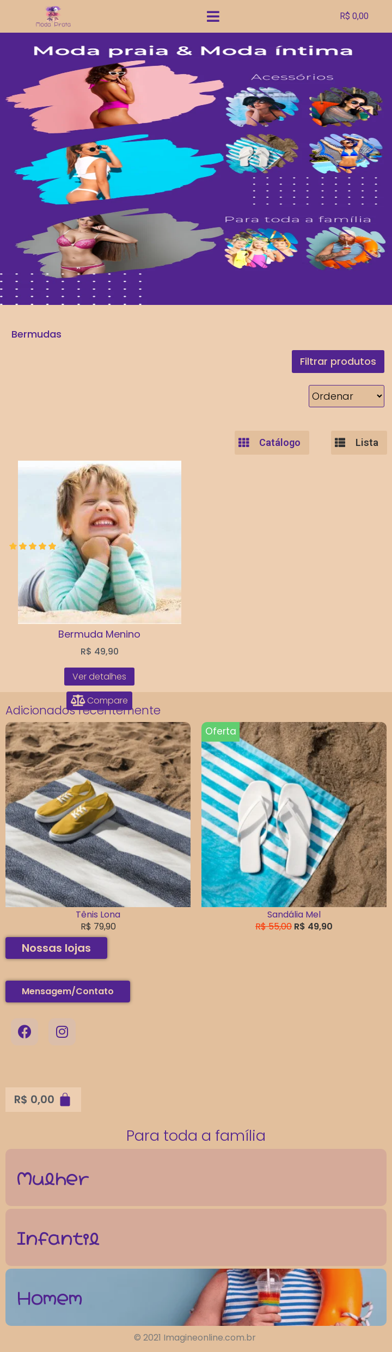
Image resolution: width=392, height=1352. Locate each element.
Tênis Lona (98, 914)
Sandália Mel (294, 914)
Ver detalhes (99, 676)
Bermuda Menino (99, 634)
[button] (338, 361)
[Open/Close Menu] (225, 16)
